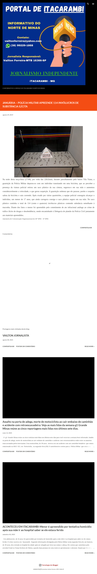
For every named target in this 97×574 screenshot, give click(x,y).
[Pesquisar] (88, 4)
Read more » (89, 346)
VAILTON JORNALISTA (16, 335)
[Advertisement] (48, 306)
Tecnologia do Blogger (48, 565)
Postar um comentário (25, 346)
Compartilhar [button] (86, 228)
